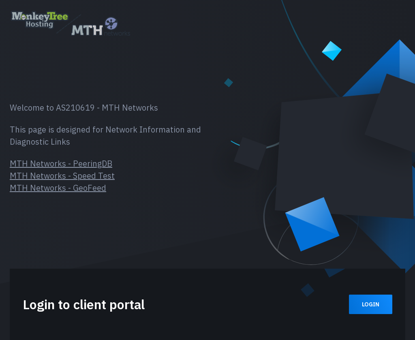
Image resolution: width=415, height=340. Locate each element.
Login (370, 304)
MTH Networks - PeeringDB (61, 163)
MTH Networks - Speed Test (62, 175)
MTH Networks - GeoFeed (58, 187)
